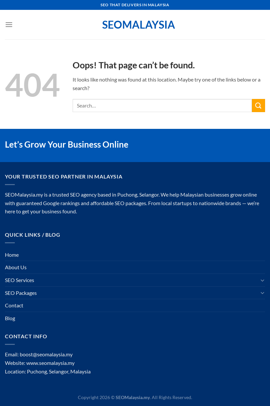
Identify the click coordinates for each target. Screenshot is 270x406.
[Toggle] (262, 280)
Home (12, 254)
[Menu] (9, 24)
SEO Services (19, 280)
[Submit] (258, 105)
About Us (16, 267)
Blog (10, 318)
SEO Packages (21, 293)
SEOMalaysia (135, 24)
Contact (14, 305)
